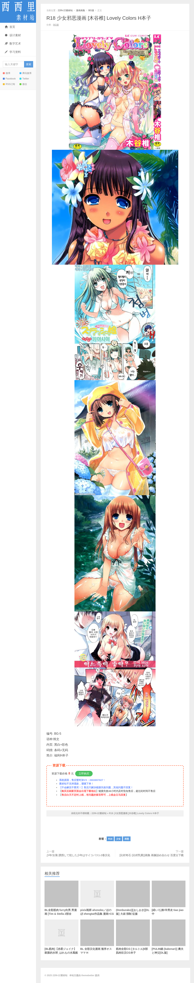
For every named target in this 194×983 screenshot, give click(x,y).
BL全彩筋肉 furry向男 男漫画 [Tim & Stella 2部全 (61, 898)
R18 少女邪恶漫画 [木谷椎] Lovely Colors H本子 (98, 18)
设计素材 (13, 35)
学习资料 (13, 51)
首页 (10, 26)
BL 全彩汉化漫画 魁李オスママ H (97, 936)
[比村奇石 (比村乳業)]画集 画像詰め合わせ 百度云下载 (152, 855)
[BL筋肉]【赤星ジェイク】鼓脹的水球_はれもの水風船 (61, 942)
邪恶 (126, 839)
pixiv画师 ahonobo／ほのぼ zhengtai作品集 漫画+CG (97, 904)
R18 (110, 839)
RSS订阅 (9, 84)
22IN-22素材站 (18, 11)
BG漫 (91, 10)
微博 (6, 73)
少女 (118, 839)
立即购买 (84, 773)
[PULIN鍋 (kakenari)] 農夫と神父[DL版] (169, 936)
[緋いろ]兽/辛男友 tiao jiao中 (169, 898)
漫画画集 (80, 10)
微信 (23, 84)
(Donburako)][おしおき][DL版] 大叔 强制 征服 (133, 898)
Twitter (24, 78)
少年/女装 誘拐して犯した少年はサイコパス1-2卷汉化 (78, 855)
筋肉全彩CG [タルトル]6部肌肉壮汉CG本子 (133, 936)
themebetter (87, 975)
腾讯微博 (25, 73)
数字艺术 (13, 43)
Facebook (9, 78)
